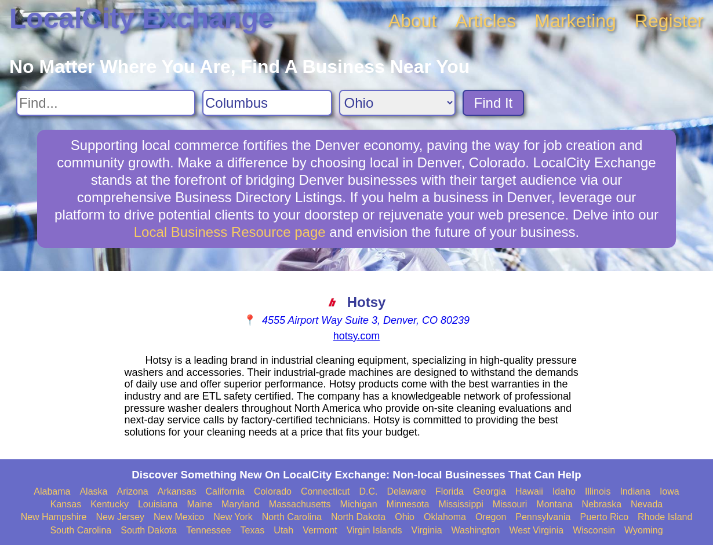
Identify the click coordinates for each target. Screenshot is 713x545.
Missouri (510, 504)
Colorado (273, 491)
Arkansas (177, 491)
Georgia (489, 491)
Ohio (404, 517)
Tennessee (208, 530)
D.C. (368, 491)
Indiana (635, 491)
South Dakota (149, 530)
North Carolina (292, 517)
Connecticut (325, 491)
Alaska (93, 491)
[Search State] (397, 103)
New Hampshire (54, 517)
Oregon (490, 517)
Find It (493, 103)
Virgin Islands (374, 530)
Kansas (65, 504)
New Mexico (179, 517)
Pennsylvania (542, 517)
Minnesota (408, 504)
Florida (449, 491)
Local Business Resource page (230, 232)
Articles (485, 20)
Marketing (575, 20)
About (412, 20)
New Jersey (120, 517)
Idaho (564, 491)
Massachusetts (300, 504)
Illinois (597, 491)
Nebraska (601, 504)
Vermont (320, 530)
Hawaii (529, 491)
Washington (476, 530)
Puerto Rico (604, 517)
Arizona (132, 491)
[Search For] (105, 103)
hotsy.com (356, 336)
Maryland (240, 504)
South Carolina (80, 530)
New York (233, 517)
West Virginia (537, 530)
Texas (253, 530)
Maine (199, 504)
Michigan (358, 504)
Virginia (427, 530)
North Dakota (358, 517)
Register (669, 20)
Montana (554, 504)
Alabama (52, 491)
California (225, 491)
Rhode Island (665, 517)
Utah (283, 530)
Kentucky (109, 504)
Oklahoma (445, 517)
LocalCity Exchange (141, 18)
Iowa (669, 491)
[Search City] (267, 103)
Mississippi (460, 504)
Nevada (647, 504)
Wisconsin (594, 530)
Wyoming (643, 530)
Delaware (406, 491)
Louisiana (158, 504)
